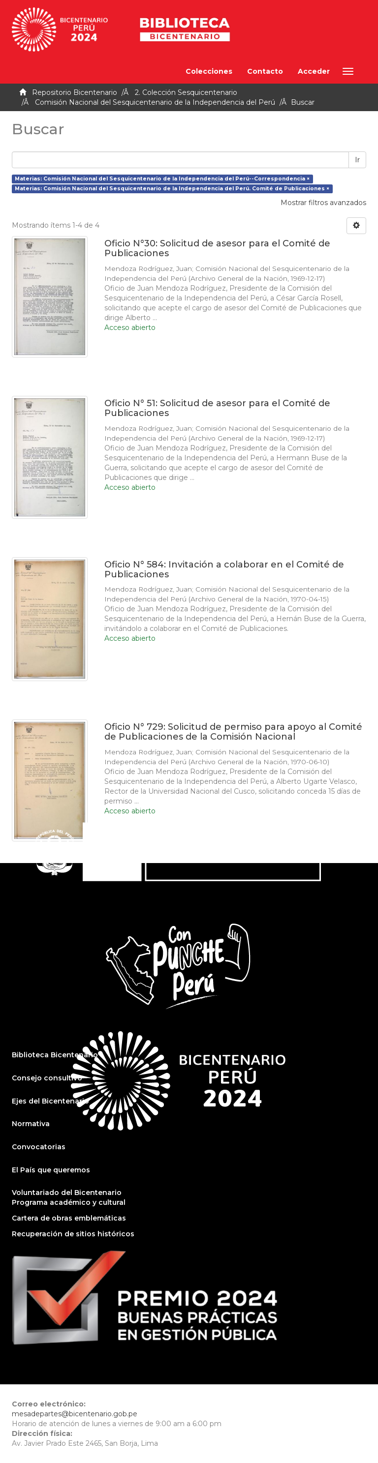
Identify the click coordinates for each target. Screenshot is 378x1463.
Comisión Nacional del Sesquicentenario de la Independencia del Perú (155, 102)
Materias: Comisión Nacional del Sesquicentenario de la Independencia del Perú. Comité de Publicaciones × (172, 188)
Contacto (265, 71)
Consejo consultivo (47, 1078)
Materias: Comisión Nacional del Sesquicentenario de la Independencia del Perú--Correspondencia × (162, 179)
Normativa (31, 1123)
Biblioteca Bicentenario (55, 1054)
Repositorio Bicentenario (74, 92)
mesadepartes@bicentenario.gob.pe (74, 1413)
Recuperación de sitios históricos (73, 1233)
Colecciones (209, 71)
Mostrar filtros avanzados (323, 202)
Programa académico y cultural (69, 1202)
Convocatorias (38, 1146)
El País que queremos (51, 1169)
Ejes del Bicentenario (50, 1101)
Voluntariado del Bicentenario (67, 1192)
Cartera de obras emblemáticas (69, 1218)
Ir (357, 159)
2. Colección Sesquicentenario (186, 92)
